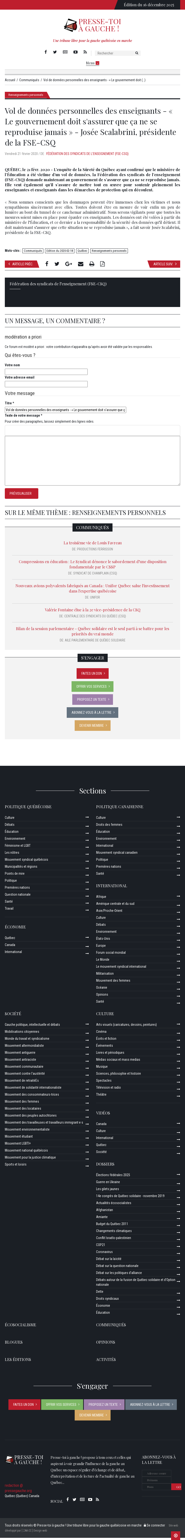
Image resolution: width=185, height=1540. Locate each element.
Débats (9, 827)
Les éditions (18, 1361)
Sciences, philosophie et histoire (118, 1076)
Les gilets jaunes (107, 1191)
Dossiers (105, 1166)
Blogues (14, 1344)
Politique (11, 883)
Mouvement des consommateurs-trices (32, 1097)
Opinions (102, 997)
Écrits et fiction (106, 1041)
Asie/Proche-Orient (109, 913)
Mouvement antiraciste (20, 1062)
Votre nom (12, 367)
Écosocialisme (20, 1326)
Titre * (9, 405)
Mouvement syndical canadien (117, 855)
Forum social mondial (111, 955)
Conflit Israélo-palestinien (113, 1240)
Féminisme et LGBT (18, 848)
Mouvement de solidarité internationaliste (33, 1090)
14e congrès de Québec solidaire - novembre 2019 (130, 1198)
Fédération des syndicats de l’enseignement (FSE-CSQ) (87, 156)
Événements (104, 1048)
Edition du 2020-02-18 (59, 253)
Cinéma (101, 1034)
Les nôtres (12, 855)
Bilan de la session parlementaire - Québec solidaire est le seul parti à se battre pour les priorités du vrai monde (92, 633)
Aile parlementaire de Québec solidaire (95, 642)
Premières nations (17, 890)
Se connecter (154, 1527)
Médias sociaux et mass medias (118, 1062)
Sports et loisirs (15, 1166)
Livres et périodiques (110, 1055)
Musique (102, 1069)
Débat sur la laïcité (108, 1261)
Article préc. (20, 266)
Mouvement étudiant (19, 1138)
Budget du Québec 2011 (112, 1226)
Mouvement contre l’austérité (25, 1076)
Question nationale (18, 897)
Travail (9, 911)
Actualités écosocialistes (113, 1205)
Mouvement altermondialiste (24, 1048)
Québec (82, 253)
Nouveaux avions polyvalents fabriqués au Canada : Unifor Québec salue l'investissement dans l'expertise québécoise (92, 590)
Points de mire (15, 876)
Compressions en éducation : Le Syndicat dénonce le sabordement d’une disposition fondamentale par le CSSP (92, 566)
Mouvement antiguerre (20, 1055)
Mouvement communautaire (24, 1069)
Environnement (15, 841)
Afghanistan (104, 1212)
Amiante (102, 1219)
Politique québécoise (28, 808)
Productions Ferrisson (95, 551)
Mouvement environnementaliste (27, 1131)
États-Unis (103, 941)
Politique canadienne (119, 808)
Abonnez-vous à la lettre (92, 715)
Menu (92, 63)
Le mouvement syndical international (121, 969)
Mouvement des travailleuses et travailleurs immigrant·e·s (44, 1125)
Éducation (12, 834)
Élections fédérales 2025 (113, 1177)
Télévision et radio (108, 1090)
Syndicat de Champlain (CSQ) (95, 575)
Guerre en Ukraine (108, 1184)
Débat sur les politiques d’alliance (119, 1275)
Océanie (101, 990)
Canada (10, 947)
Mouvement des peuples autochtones (31, 1118)
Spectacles (104, 1083)
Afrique (101, 899)
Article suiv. (165, 266)
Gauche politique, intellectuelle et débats (32, 1027)
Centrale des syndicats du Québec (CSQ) (95, 618)
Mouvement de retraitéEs (22, 1083)
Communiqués (33, 253)
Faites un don (91, 676)
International (13, 954)
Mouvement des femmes (113, 983)
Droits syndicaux (107, 1301)
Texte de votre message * (23, 418)
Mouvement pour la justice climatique (30, 1159)
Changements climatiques (114, 1233)
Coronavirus (104, 1254)
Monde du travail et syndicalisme (27, 1041)
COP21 (100, 1247)
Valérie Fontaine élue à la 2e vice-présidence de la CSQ (92, 611)
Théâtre (101, 1097)
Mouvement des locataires (23, 1111)
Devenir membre (91, 728)
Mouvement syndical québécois (26, 862)
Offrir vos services (91, 689)
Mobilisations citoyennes (22, 1034)
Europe (101, 948)
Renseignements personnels (25, 97)
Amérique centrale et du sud (115, 906)
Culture (9, 820)
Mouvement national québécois (26, 1152)
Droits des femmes (109, 827)
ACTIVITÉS (106, 1361)
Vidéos (103, 1115)
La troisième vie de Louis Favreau (93, 544)
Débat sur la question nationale (117, 1268)
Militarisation (105, 976)
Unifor (95, 599)
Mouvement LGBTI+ (18, 1145)
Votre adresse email (19, 379)
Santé (9, 904)
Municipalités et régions (21, 869)
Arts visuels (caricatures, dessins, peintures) (126, 1027)
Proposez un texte (91, 702)
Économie (15, 929)
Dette (99, 1294)
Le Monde (102, 962)
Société (13, 1015)
